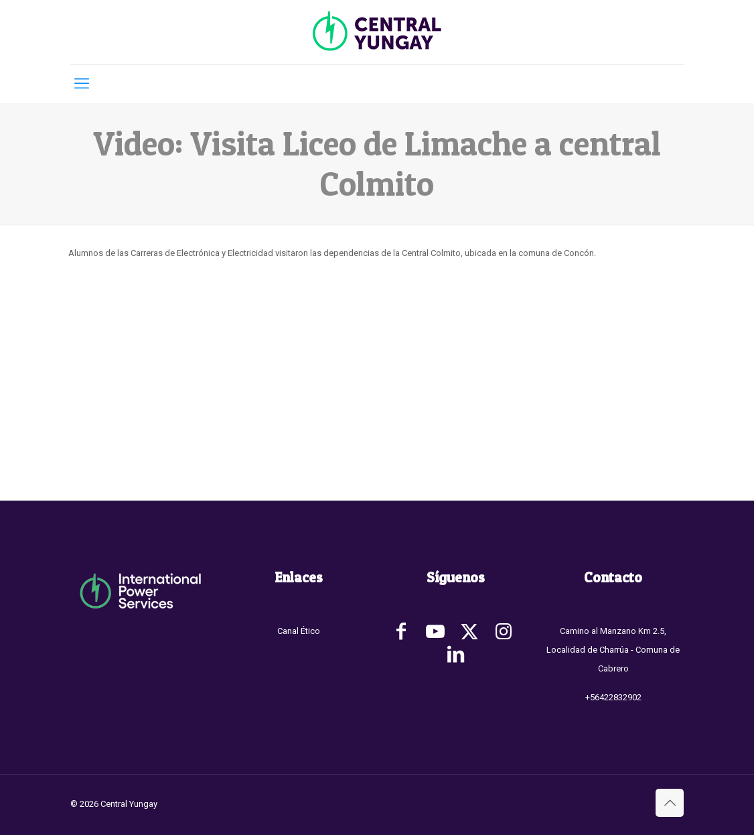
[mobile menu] (81, 83)
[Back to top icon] (670, 803)
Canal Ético (298, 631)
